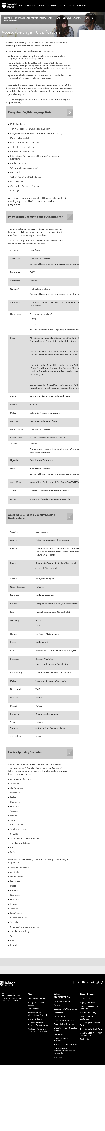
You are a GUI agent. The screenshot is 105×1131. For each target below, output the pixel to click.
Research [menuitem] (52, 6)
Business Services (62, 1003)
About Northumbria (62, 997)
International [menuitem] (31, 6)
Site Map (58, 1058)
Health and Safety (88, 1014)
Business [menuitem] (42, 6)
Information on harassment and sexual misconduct (64, 1052)
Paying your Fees (87, 1004)
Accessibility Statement (64, 1025)
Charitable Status (61, 1018)
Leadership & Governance (65, 1010)
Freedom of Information (65, 1022)
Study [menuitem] (20, 6)
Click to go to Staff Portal (91, 1030)
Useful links (87, 995)
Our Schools (33, 1010)
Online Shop (85, 1040)
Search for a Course (36, 1000)
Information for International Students (33, 18)
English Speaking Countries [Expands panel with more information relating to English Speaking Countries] (25, 753)
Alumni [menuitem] (71, 6)
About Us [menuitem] (62, 6)
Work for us (59, 1014)
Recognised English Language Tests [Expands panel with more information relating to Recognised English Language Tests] (30, 112)
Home (7, 18)
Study (31, 995)
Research (58, 1006)
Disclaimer (59, 1036)
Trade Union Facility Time (65, 1046)
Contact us (85, 1000)
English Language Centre (69, 18)
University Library (36, 1020)
